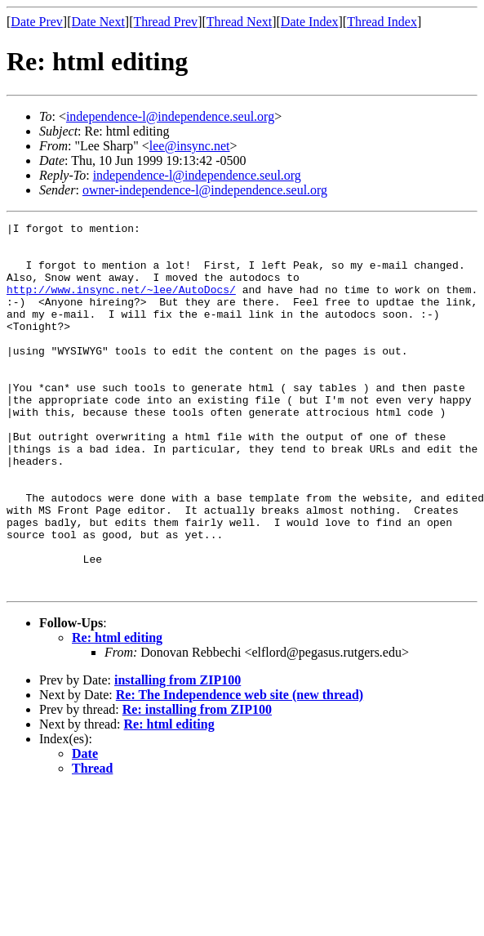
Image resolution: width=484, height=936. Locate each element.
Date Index (310, 22)
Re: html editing (117, 711)
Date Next (98, 22)
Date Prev (37, 22)
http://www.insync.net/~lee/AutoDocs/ (121, 303)
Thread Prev (165, 22)
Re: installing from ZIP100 (197, 783)
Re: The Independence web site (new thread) (239, 768)
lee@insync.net (189, 146)
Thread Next (239, 22)
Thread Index (382, 22)
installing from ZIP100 (177, 753)
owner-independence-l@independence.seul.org (204, 190)
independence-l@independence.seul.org (170, 116)
